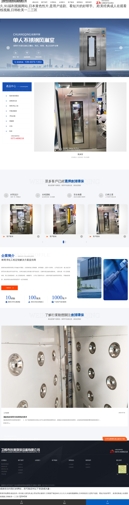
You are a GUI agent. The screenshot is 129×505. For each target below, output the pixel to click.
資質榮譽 (20, 472)
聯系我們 (88, 462)
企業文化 (20, 469)
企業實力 (20, 475)
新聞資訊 (71, 462)
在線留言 (88, 469)
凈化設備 (3, 476)
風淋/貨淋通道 (5, 466)
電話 (64, 502)
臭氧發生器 (4, 468)
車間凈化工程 (4, 471)
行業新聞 (71, 469)
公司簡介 (20, 466)
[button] (42, 244)
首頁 (21, 502)
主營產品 (4, 462)
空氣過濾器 (4, 473)
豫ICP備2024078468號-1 (48, 487)
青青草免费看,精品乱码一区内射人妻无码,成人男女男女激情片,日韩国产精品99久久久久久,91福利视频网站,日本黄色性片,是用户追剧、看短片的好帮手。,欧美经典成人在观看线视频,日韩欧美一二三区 (64, 6)
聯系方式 (88, 466)
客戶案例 (54, 462)
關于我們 (20, 462)
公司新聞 (71, 466)
